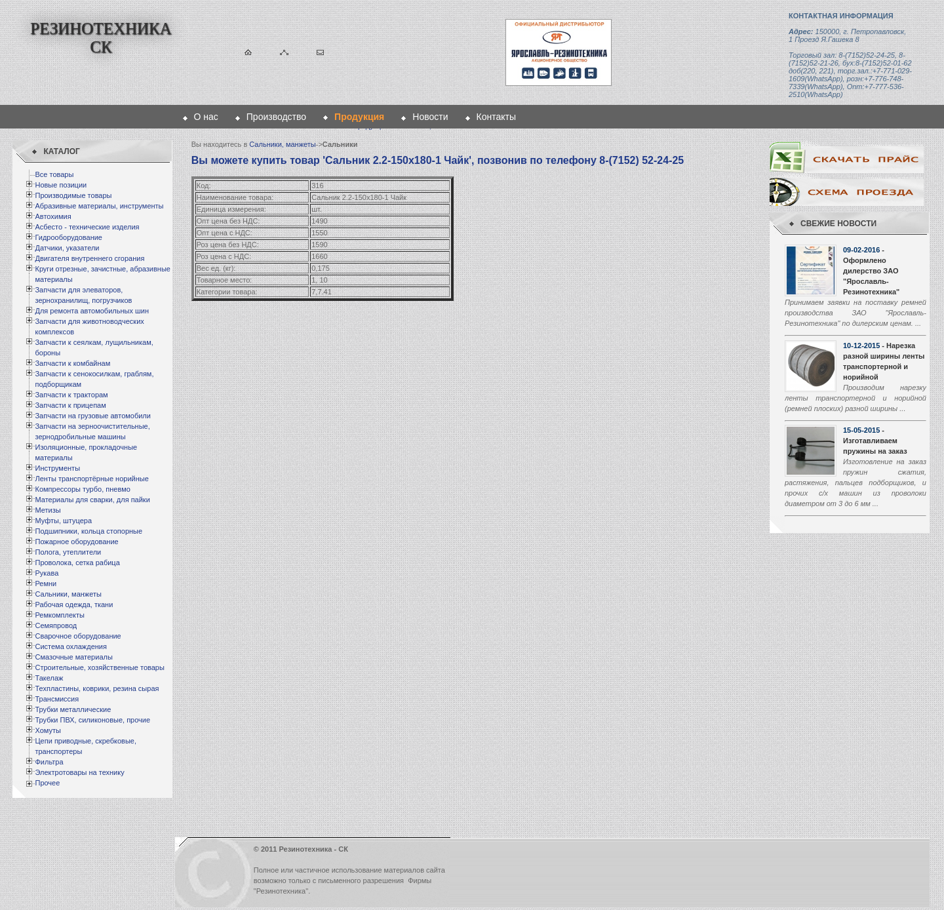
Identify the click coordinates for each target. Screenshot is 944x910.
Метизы (47, 510)
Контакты (496, 116)
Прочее (47, 783)
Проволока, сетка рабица (77, 562)
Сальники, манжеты (68, 594)
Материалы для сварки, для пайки (92, 500)
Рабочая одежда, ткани (74, 604)
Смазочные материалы (73, 657)
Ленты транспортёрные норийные (91, 479)
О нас (206, 116)
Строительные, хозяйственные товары (99, 667)
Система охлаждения (70, 646)
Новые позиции (61, 185)
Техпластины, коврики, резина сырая (97, 688)
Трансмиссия (57, 699)
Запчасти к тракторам (71, 395)
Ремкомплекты (60, 615)
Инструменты (57, 468)
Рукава (46, 573)
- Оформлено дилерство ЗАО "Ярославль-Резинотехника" (871, 271)
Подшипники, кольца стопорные (88, 531)
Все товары (54, 174)
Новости (430, 116)
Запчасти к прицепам (70, 405)
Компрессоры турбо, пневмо (82, 489)
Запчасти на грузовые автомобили (92, 416)
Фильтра (49, 762)
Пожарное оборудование (76, 541)
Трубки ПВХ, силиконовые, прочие (92, 720)
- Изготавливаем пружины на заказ (875, 440)
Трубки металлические (73, 709)
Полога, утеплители (68, 552)
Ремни (45, 583)
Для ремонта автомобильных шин (92, 311)
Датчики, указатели (67, 248)
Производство (276, 116)
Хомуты (47, 730)
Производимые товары (73, 195)
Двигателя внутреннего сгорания (89, 258)
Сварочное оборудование (78, 636)
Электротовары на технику (79, 772)
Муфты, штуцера (63, 520)
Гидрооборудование (68, 237)
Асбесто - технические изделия (87, 227)
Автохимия (53, 216)
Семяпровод (56, 625)
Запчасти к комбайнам (72, 363)
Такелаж (49, 678)
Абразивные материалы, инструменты (99, 206)
